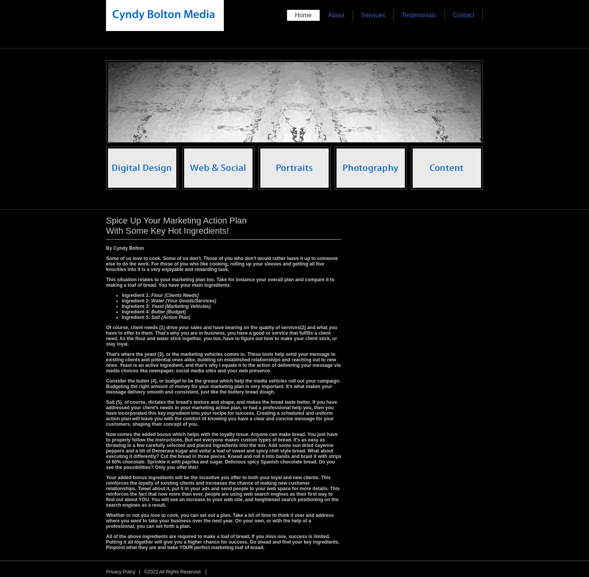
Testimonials (419, 15)
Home (303, 15)
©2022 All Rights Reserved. (173, 572)
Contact (463, 15)
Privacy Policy (120, 572)
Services (373, 15)
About (336, 15)
